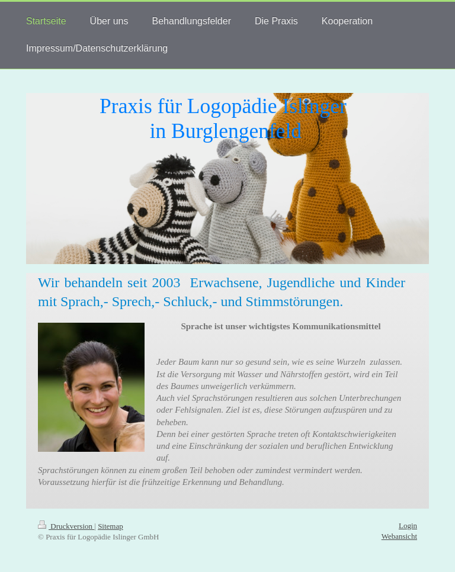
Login (408, 525)
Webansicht (399, 536)
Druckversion (66, 526)
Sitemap (110, 526)
